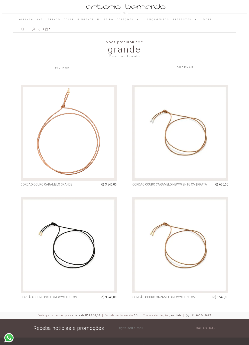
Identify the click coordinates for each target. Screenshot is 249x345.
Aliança (26, 19)
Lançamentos (157, 19)
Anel (40, 19)
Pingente (85, 19)
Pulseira (105, 19)
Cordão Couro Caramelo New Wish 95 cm (163, 297)
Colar (69, 19)
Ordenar (185, 67)
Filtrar (62, 67)
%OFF (207, 19)
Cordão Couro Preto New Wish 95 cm (49, 297)
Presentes (186, 19)
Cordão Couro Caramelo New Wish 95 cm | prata (169, 184)
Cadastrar (206, 328)
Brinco (54, 19)
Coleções (129, 19)
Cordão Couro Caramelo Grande (46, 184)
